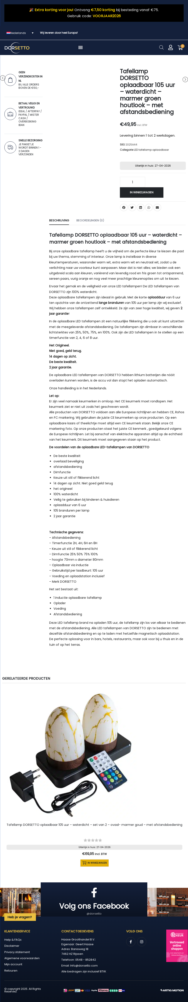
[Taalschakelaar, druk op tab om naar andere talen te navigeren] (20, 32)
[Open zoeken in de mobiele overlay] (161, 47)
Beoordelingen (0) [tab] (90, 220)
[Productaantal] (132, 182)
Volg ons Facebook (94, 906)
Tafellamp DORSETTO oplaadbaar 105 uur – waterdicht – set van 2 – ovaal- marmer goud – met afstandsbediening (94, 825)
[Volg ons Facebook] (94, 892)
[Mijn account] (170, 47)
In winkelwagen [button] (94, 863)
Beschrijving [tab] (59, 220)
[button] (80, 47)
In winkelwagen (141, 192)
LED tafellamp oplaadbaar (151, 150)
